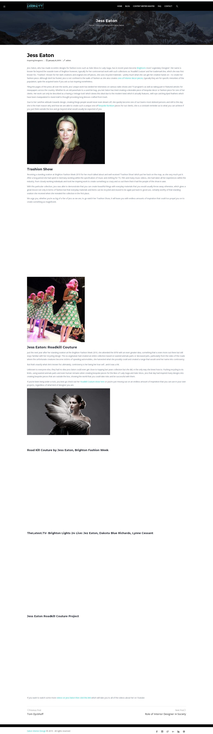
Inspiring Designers (104, 24)
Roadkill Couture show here (92, 380)
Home (119, 5)
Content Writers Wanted (144, 5)
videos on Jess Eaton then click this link (74, 696)
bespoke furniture (106, 104)
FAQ (159, 5)
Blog (127, 5)
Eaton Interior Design (36, 729)
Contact (168, 5)
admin (67, 59)
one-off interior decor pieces (130, 76)
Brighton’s (141, 66)
